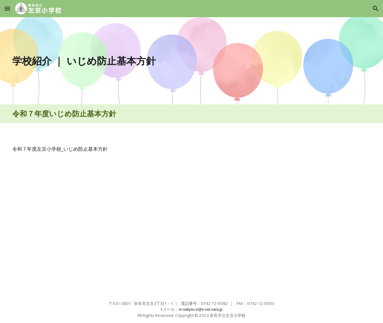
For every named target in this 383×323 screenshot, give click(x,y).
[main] (146, 61)
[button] (7, 8)
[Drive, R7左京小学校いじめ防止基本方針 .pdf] (100, 226)
